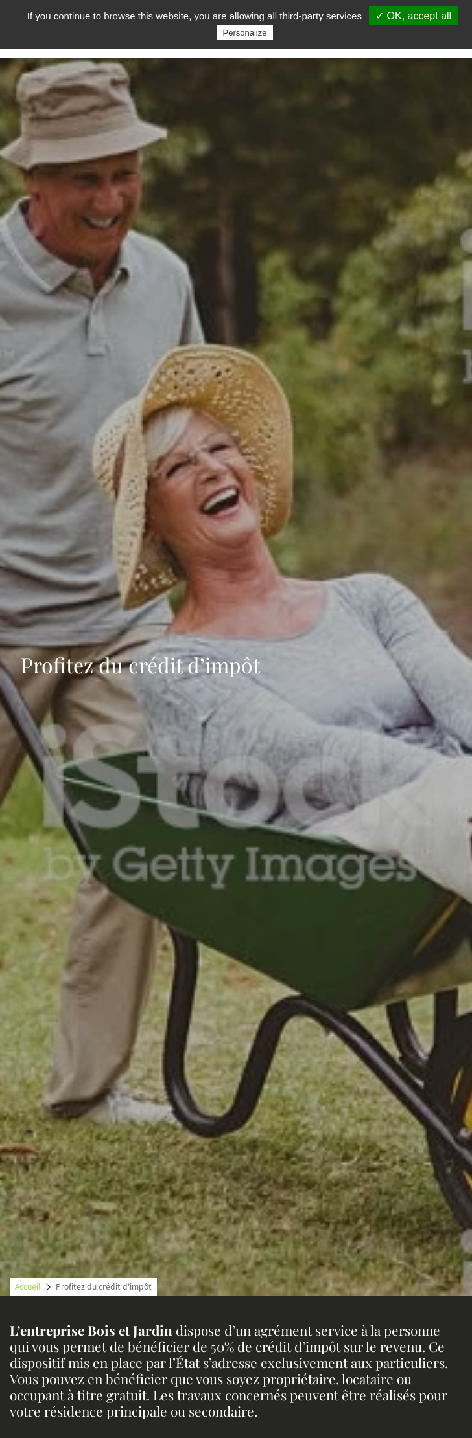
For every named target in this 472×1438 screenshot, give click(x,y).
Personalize (245, 33)
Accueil (27, 1286)
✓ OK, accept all (413, 15)
